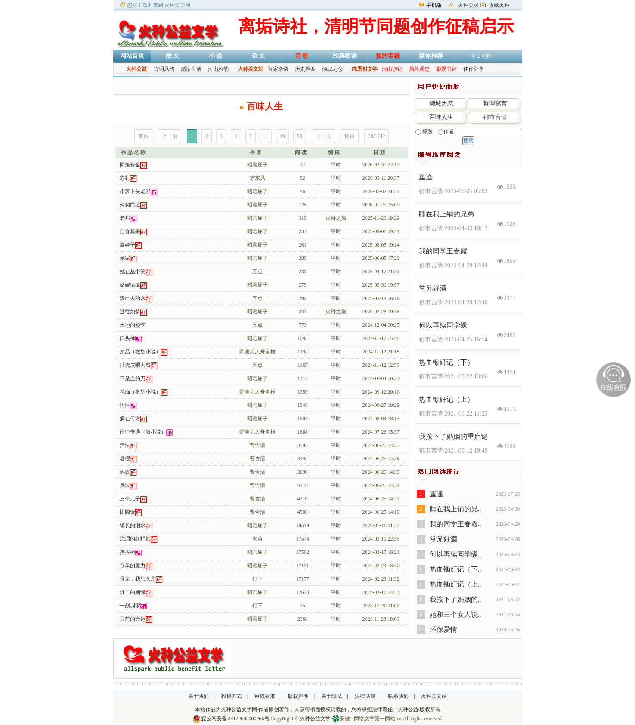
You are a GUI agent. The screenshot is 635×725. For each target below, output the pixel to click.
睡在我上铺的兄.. (455, 508)
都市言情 (495, 117)
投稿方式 (231, 696)
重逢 (426, 177)
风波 (125, 485)
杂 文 (259, 56)
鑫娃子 (127, 245)
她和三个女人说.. (455, 614)
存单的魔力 (133, 565)
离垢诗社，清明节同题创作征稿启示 (376, 26)
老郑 (125, 218)
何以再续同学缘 (443, 325)
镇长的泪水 (133, 525)
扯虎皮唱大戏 (135, 365)
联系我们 (398, 696)
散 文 (173, 56)
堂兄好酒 (432, 288)
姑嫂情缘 (130, 285)
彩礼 (125, 178)
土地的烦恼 (133, 325)
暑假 (125, 459)
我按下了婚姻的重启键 (453, 436)
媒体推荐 (431, 56)
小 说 (216, 56)
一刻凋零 (130, 606)
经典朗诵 (345, 56)
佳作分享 (473, 69)
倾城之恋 (332, 69)
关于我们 (198, 696)
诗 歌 (302, 56)
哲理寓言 (495, 103)
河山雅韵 (218, 69)
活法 (125, 445)
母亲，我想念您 (138, 579)
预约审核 (388, 56)
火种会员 (468, 5)
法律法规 (365, 696)
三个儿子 (130, 499)
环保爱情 (443, 629)
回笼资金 (130, 165)
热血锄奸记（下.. (455, 569)
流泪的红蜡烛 (135, 539)
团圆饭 (127, 512)
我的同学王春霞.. (455, 524)
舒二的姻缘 (133, 592)
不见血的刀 (133, 378)
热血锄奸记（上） (446, 399)
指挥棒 (127, 552)
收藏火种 (499, 5)
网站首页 (132, 56)
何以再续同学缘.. (455, 554)
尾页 (349, 136)
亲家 (125, 258)
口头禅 (127, 338)
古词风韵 (164, 69)
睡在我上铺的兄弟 (446, 214)
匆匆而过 (130, 205)
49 (282, 136)
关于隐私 (331, 696)
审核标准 (264, 696)
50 (299, 136)
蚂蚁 (125, 472)
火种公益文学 (315, 719)
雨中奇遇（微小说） (143, 432)
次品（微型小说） (140, 352)
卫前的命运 (133, 619)
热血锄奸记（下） (446, 362)
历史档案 (305, 69)
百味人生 (441, 117)
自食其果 (130, 231)
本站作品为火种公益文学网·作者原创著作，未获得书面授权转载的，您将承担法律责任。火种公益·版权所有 (317, 709)
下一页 (323, 136)
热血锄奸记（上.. (455, 584)
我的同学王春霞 (443, 251)
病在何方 (130, 419)
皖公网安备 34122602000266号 (235, 719)
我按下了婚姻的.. (455, 599)
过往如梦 (130, 312)
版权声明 (298, 696)
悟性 (125, 405)
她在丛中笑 (133, 272)
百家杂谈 (278, 69)
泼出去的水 (133, 298)
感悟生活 (191, 69)
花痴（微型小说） (140, 392)
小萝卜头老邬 (135, 191)
